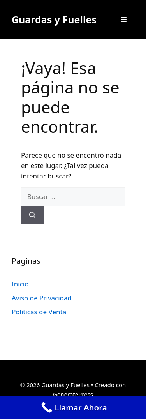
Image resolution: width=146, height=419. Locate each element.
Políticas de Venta (39, 311)
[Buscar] (32, 215)
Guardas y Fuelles (54, 19)
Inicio (20, 283)
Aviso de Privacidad (42, 297)
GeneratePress (73, 394)
